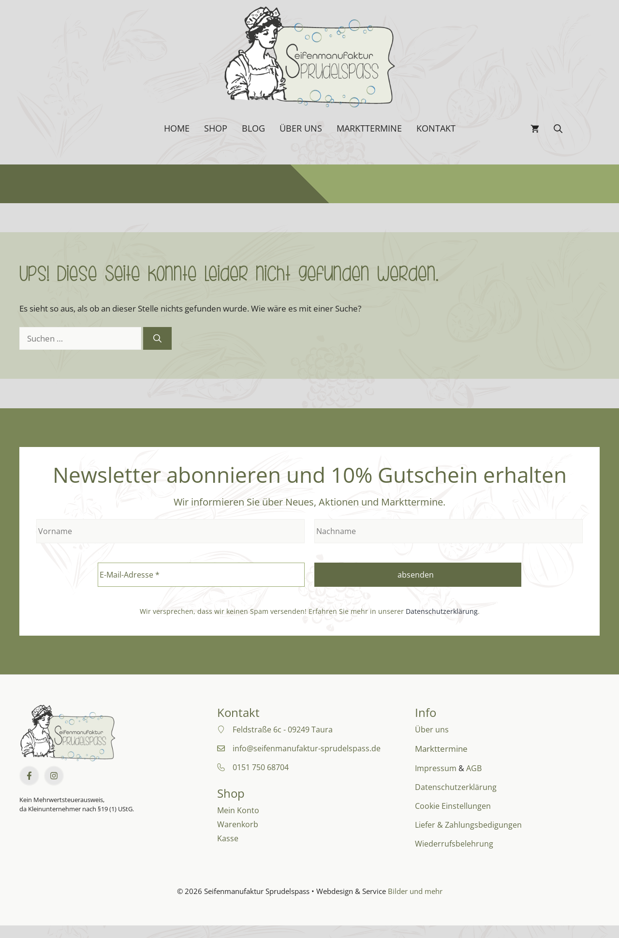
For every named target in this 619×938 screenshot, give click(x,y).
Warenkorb (237, 824)
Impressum (436, 768)
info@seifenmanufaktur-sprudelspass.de (307, 748)
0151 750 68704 (261, 767)
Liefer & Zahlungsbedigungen (468, 824)
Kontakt (436, 128)
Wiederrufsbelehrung (454, 843)
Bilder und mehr (415, 891)
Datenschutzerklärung (442, 611)
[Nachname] (448, 531)
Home (177, 128)
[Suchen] (157, 338)
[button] (558, 128)
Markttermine (369, 128)
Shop (215, 128)
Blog (253, 128)
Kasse (227, 838)
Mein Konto (238, 810)
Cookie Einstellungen (453, 806)
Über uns (301, 128)
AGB (474, 768)
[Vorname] (170, 531)
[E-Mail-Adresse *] (201, 575)
